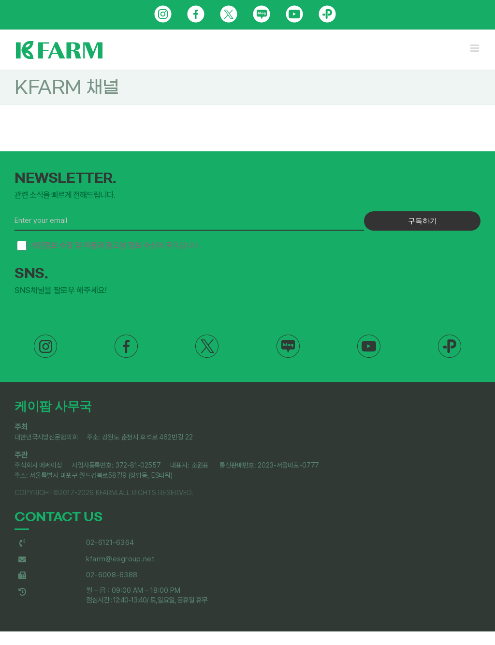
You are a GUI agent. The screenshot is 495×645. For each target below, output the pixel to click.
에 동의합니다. (109, 245)
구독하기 (422, 221)
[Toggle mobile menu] (475, 48)
